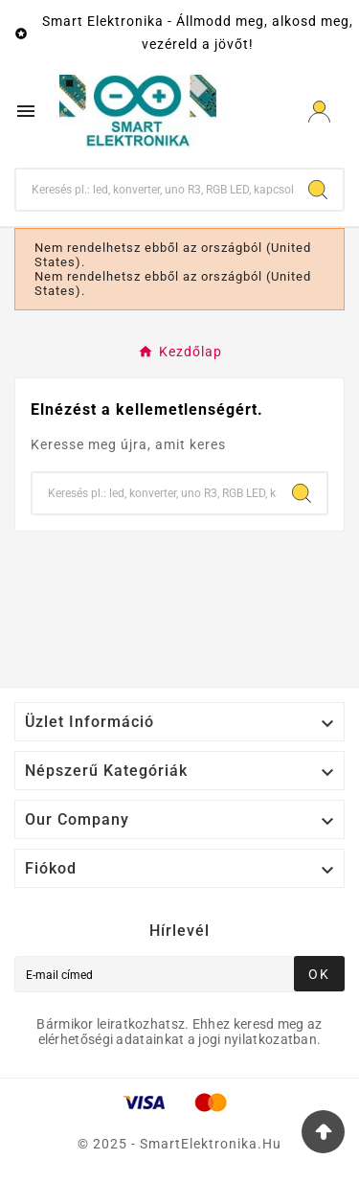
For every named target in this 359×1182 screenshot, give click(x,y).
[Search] (317, 189)
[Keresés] (154, 190)
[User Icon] (319, 112)
